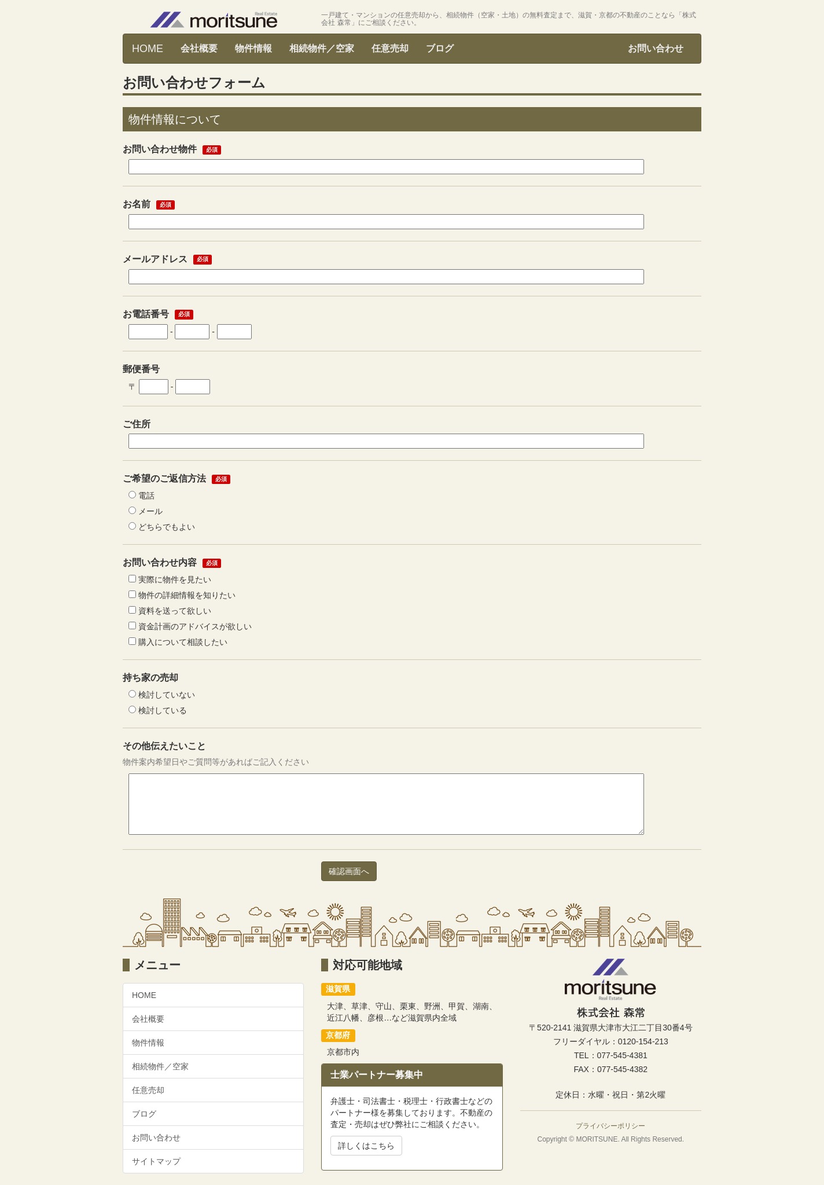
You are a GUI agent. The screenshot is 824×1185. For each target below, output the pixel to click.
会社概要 (199, 48)
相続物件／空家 (321, 48)
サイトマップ (156, 1161)
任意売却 (390, 48)
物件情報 (253, 48)
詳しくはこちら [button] (366, 1145)
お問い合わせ (655, 48)
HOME (147, 48)
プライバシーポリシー (610, 1126)
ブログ (440, 48)
